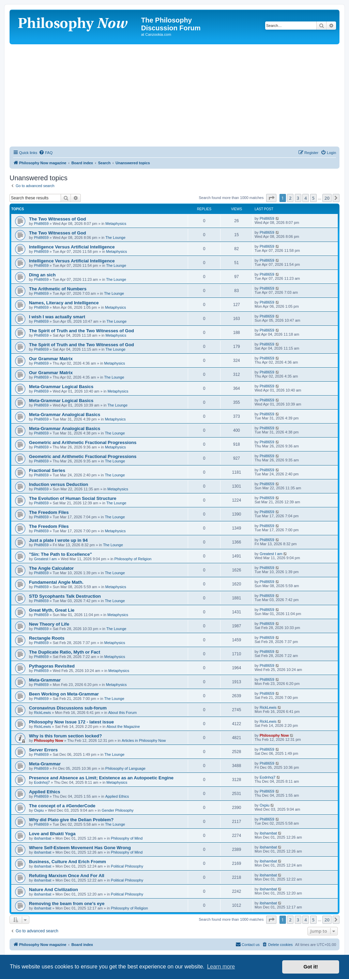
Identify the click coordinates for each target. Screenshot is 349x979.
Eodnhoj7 (42, 782)
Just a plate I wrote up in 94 (58, 540)
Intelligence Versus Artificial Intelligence (72, 246)
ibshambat (42, 838)
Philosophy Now (48, 740)
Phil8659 (41, 223)
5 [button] (313, 198)
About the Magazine (123, 726)
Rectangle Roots (46, 638)
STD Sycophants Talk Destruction (65, 596)
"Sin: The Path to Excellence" (60, 554)
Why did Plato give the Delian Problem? (71, 819)
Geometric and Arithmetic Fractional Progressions (82, 442)
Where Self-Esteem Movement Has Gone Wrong (80, 847)
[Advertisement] (174, 95)
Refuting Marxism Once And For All (66, 875)
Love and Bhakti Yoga (52, 833)
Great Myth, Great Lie (51, 610)
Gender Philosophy (118, 810)
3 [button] (298, 198)
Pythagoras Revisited (52, 666)
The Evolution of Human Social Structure (72, 498)
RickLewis (42, 712)
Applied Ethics (44, 791)
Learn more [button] (221, 966)
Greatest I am (45, 559)
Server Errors (43, 749)
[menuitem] (45, 153)
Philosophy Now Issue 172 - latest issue (71, 721)
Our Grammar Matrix (51, 358)
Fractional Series (47, 470)
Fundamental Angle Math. (56, 582)
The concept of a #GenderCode (62, 805)
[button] (271, 198)
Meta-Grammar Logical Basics (61, 386)
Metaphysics (115, 223)
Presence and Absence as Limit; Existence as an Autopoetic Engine (101, 777)
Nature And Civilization (53, 889)
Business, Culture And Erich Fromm (67, 861)
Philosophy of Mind (126, 838)
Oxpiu (39, 810)
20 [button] (327, 198)
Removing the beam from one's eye (67, 903)
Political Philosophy (127, 866)
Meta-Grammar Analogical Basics (64, 414)
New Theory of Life (49, 624)
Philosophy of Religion (133, 559)
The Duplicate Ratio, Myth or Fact (64, 652)
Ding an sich (42, 274)
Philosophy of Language (125, 768)
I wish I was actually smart (57, 316)
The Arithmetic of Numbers (58, 288)
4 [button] (305, 198)
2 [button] (290, 198)
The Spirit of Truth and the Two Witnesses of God (81, 330)
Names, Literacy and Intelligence (63, 302)
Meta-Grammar (45, 680)
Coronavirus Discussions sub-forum (68, 707)
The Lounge (115, 237)
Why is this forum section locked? (65, 735)
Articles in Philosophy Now (144, 740)
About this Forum (122, 712)
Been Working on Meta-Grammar (64, 694)
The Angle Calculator (51, 568)
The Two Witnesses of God (57, 218)
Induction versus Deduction (58, 484)
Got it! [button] (311, 966)
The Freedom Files (49, 512)
